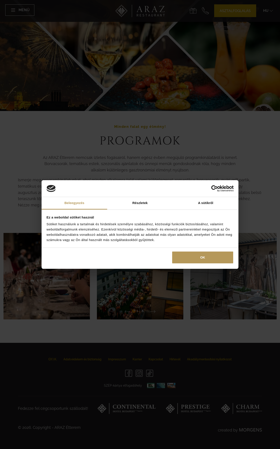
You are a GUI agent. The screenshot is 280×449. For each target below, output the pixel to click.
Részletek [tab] (140, 203)
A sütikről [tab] (205, 203)
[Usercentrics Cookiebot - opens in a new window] (214, 188)
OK (202, 257)
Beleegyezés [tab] (74, 203)
